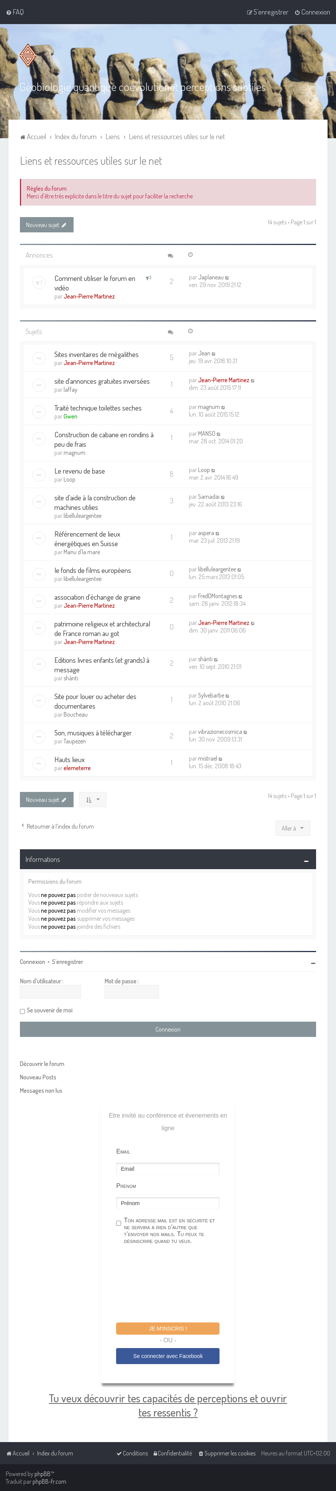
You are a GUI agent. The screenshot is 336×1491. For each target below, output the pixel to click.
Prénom (126, 1185)
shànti (71, 677)
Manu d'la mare (82, 551)
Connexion (32, 961)
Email (123, 1151)
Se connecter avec (168, 1356)
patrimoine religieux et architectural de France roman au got (102, 628)
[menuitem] (15, 11)
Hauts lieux (69, 759)
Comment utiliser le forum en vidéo (94, 282)
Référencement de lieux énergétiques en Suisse (87, 538)
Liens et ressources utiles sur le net (91, 160)
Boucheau (76, 714)
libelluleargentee (83, 515)
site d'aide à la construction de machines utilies (95, 501)
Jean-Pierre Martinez (89, 296)
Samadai (209, 496)
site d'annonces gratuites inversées (102, 380)
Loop (69, 479)
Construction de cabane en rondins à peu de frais (104, 438)
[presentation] (174, 1284)
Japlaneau (211, 277)
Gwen (70, 416)
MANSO (206, 433)
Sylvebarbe (211, 695)
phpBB (42, 1474)
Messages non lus (41, 1090)
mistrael (207, 758)
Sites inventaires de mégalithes (96, 354)
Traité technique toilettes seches (98, 407)
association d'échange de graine (97, 596)
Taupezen (75, 741)
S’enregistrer (67, 961)
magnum (209, 406)
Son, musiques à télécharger (93, 732)
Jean (204, 353)
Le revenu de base (79, 470)
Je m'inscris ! (168, 1328)
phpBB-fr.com (49, 1481)
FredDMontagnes (217, 595)
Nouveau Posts (38, 1077)
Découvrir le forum (42, 1063)
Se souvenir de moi (49, 1010)
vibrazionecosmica (220, 731)
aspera (206, 532)
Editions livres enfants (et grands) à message (101, 664)
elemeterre (77, 767)
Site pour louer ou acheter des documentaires (95, 700)
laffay (70, 389)
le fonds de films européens (92, 569)
